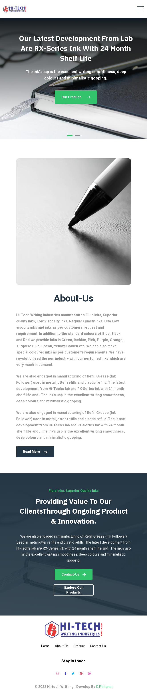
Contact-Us (73, 574)
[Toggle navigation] (140, 9)
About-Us (61, 646)
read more (35, 452)
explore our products (73, 590)
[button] (69, 135)
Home (45, 646)
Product (79, 646)
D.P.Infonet (104, 687)
